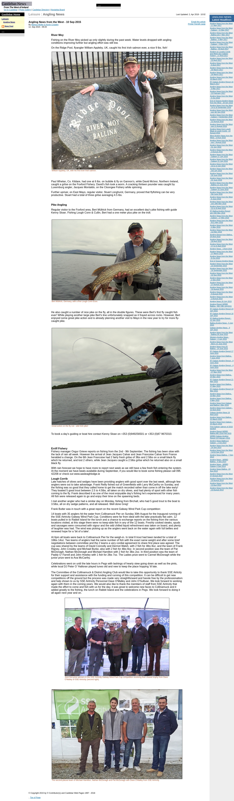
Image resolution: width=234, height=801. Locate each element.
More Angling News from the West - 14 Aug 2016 (221, 137)
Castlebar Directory (41, 10)
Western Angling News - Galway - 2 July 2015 (219, 338)
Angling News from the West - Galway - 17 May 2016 (221, 217)
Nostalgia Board (58, 10)
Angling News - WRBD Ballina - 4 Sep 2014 (219, 461)
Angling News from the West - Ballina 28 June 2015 (221, 333)
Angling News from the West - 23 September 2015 (221, 265)
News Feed (9, 26)
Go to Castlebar (10, 10)
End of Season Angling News (221, 261)
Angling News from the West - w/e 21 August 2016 (221, 125)
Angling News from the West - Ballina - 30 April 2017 (221, 48)
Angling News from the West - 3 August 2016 (221, 151)
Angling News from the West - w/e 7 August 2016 (221, 141)
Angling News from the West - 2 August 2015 (221, 298)
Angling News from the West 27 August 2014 (221, 475)
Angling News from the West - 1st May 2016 (221, 231)
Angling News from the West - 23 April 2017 (221, 59)
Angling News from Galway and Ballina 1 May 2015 (221, 404)
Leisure (5, 19)
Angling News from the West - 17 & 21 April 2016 (221, 245)
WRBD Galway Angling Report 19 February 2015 (220, 437)
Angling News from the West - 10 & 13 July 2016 (221, 165)
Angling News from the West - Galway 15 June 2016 (221, 188)
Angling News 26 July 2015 (221, 301)
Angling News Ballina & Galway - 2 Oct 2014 (219, 442)
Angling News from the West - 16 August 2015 (221, 288)
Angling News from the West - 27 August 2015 (221, 283)
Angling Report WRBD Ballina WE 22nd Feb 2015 (220, 432)
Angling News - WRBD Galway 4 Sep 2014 (219, 465)
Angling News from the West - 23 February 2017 (221, 92)
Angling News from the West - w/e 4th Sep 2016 (221, 111)
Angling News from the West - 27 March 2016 (221, 252)
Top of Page (35, 797)
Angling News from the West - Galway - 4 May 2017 (221, 43)
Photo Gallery (25, 10)
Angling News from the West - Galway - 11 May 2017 (221, 29)
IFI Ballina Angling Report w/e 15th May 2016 (220, 212)
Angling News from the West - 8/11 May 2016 (221, 221)
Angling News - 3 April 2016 (221, 249)
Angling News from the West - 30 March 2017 (221, 69)
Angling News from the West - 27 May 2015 (221, 371)
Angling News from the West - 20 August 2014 (221, 479)
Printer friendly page (196, 24)
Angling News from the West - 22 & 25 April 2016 (221, 207)
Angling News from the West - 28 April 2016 (221, 240)
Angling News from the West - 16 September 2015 (221, 269)
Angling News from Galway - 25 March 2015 (221, 423)
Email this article (198, 22)
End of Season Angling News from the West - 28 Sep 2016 (221, 102)
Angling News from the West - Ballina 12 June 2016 (221, 184)
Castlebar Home (11, 14)
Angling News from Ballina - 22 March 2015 (221, 418)
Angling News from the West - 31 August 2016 (221, 121)
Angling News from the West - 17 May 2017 (221, 24)
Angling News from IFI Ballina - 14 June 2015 (219, 347)
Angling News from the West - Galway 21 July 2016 (221, 160)
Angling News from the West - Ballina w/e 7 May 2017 (221, 34)
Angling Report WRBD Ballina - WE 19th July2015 (221, 305)
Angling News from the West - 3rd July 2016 (221, 170)
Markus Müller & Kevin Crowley (44, 25)
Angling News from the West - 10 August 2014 (221, 489)
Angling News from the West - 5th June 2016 (221, 193)
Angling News (9, 22)
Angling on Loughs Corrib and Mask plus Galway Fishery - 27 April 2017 (220, 54)
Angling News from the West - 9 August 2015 (221, 293)
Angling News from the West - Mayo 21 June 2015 (221, 343)
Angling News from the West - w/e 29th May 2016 (221, 203)
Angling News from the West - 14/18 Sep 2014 (221, 451)
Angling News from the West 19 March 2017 (221, 78)
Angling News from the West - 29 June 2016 (221, 174)
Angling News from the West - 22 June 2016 (221, 179)
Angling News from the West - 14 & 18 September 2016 (221, 106)
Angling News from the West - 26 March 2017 (221, 73)
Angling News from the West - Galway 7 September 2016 (221, 116)
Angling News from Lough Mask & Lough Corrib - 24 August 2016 (220, 131)
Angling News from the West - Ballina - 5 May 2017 (221, 38)
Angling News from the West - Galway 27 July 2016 (221, 155)
